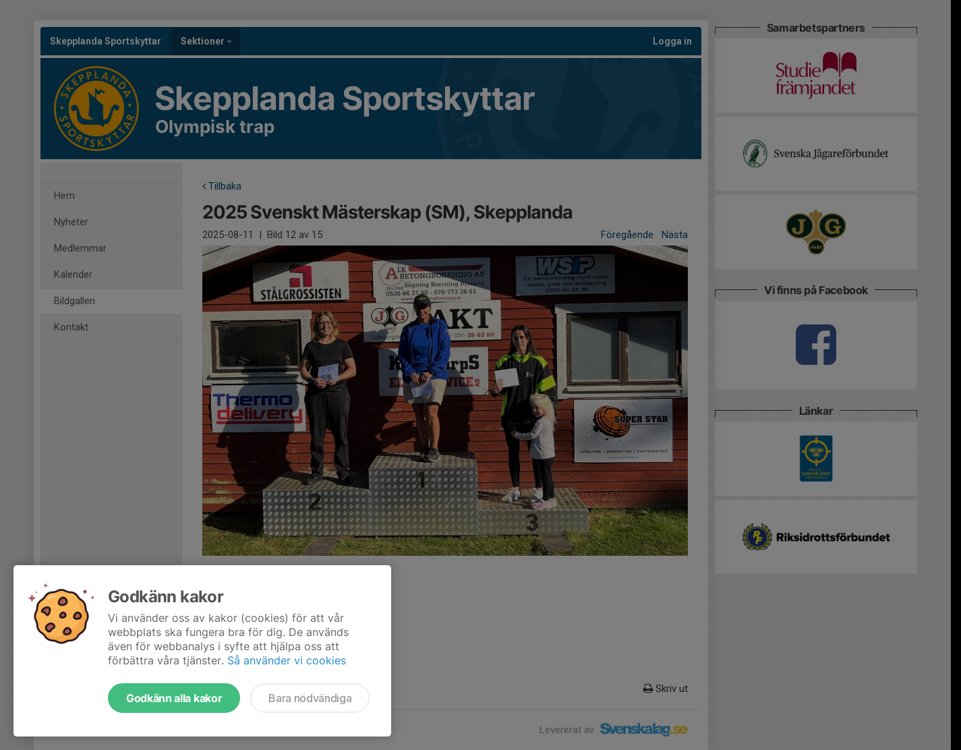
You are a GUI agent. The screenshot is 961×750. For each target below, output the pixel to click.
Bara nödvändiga (309, 698)
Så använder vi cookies (286, 660)
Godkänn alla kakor (174, 698)
